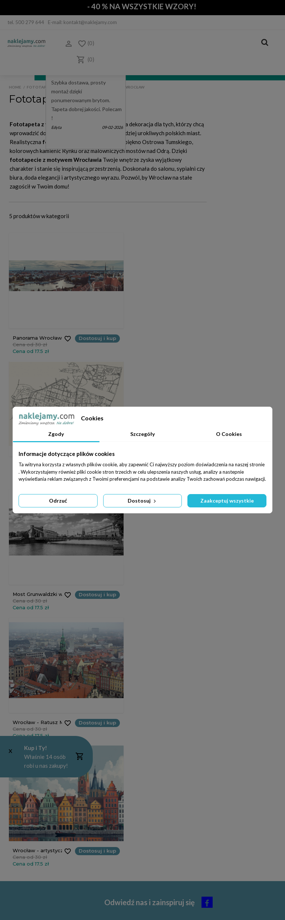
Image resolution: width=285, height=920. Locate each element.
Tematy (66, 87)
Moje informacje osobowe (177, 729)
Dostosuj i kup (46, 338)
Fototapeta (40, 87)
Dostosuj (142, 500)
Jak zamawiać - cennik (30, 710)
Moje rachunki (164, 711)
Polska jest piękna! (99, 87)
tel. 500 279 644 (25, 22)
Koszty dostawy (24, 728)
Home (15, 87)
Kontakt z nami (94, 711)
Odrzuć (58, 500)
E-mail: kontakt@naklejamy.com (82, 22)
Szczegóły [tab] (142, 434)
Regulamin (89, 720)
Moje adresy (162, 720)
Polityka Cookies (96, 729)
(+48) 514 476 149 (27, 790)
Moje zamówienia (167, 702)
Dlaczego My (91, 702)
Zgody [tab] (56, 434)
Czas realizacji (21, 719)
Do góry (18, 905)
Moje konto (167, 690)
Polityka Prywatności (101, 738)
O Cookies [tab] (229, 434)
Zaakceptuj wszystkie (227, 500)
